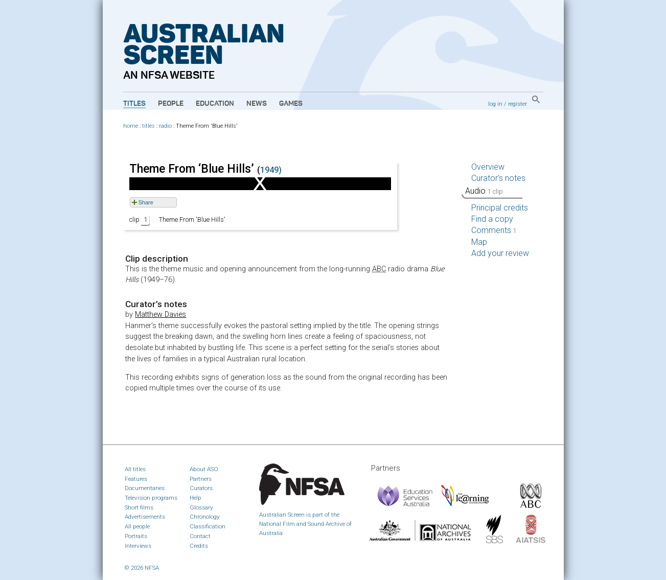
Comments (494, 230)
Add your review (500, 253)
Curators (201, 488)
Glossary (201, 507)
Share (146, 202)
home (130, 126)
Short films (139, 507)
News (256, 103)
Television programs (151, 497)
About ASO (204, 469)
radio (165, 126)
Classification (207, 526)
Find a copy (492, 219)
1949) (271, 170)
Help (195, 497)
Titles (134, 103)
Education (215, 103)
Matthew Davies (160, 314)
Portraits (136, 536)
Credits (199, 545)
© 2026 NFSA (142, 567)
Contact (200, 536)
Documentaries (145, 488)
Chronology (205, 516)
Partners (201, 478)
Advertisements (145, 516)
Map (479, 242)
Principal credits (499, 208)
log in (495, 103)
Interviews (138, 545)
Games (291, 103)
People (170, 103)
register (517, 103)
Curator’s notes (498, 178)
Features (136, 478)
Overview (487, 167)
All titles (135, 469)
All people (137, 526)
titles (148, 126)
